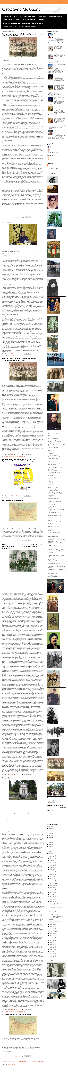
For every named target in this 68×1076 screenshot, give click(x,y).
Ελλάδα (49, 461)
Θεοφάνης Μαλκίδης (21, 9)
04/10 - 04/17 (52, 937)
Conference (50, 538)
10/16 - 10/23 (52, 872)
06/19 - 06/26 (52, 898)
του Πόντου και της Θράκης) (54, 521)
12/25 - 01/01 (52, 855)
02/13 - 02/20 (52, 951)
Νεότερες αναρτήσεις (8, 1061)
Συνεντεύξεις (50, 518)
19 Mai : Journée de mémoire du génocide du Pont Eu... (56, 917)
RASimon (38, 1071)
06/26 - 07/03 (52, 896)
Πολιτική (50, 507)
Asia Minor (50, 530)
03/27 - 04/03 (52, 940)
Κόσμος (49, 481)
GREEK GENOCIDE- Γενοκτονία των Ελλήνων (15, 218)
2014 (50, 848)
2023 (50, 832)
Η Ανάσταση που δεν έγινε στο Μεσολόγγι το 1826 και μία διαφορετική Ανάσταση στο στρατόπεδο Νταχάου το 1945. (59, 120)
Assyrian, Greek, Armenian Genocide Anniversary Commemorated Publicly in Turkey (19, 359)
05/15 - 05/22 (52, 928)
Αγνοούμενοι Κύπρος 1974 (53, 441)
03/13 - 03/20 (52, 944)
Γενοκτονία (6, 778)
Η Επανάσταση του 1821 (29, 19)
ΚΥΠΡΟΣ (50, 484)
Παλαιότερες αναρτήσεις (37, 1061)
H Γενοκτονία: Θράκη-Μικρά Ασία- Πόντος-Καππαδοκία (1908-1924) (21, 26)
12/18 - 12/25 (52, 856)
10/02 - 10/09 (52, 876)
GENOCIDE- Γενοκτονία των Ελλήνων (56, 542)
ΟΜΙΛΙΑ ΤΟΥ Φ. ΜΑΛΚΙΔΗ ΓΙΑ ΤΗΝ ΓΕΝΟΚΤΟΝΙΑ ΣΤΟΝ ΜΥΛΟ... (56, 907)
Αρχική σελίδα (7, 16)
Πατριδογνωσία (51, 506)
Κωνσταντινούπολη (52, 490)
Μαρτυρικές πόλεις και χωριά (54, 493)
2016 (50, 844)
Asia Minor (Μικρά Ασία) (53, 532)
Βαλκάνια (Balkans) (52, 447)
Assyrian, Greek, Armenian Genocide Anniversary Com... (57, 909)
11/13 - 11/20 (52, 865)
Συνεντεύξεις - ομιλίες (30, 16)
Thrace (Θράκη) (51, 573)
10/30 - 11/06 (52, 869)
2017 (50, 842)
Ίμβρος (49, 473)
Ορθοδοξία (50, 504)
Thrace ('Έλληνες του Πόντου (54, 571)
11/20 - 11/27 (52, 864)
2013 (50, 849)
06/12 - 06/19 (52, 899)
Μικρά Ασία (50, 495)
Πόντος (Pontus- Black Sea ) (54, 512)
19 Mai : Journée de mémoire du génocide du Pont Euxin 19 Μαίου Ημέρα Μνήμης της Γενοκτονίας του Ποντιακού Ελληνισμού (22, 546)
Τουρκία (49, 523)
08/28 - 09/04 (52, 885)
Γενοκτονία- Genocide (52, 458)
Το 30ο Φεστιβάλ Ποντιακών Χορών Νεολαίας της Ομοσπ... (56, 912)
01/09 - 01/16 (52, 955)
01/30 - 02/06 (52, 953)
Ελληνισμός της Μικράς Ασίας (54, 467)
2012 (50, 851)
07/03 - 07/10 (52, 894)
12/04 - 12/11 (52, 860)
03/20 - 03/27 (52, 942)
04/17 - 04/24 (52, 935)
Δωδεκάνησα (51, 459)
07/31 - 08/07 (52, 890)
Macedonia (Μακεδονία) (53, 563)
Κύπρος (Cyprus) (51, 487)
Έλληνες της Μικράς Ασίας (53, 462)
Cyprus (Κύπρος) (51, 541)
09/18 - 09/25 (52, 880)
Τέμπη (49, 520)
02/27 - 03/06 (52, 947)
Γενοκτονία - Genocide (52, 455)
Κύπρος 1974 (51, 489)
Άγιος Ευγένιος (51, 440)
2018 (50, 840)
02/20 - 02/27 (52, 949)
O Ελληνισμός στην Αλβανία (54, 565)
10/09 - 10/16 (52, 874)
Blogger (45, 1071)
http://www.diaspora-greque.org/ (8, 584)
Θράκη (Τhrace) (51, 470)
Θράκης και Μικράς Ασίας (53, 472)
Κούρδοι (50, 482)
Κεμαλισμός (50, 475)
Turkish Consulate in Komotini (54, 576)
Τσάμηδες (50, 525)
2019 (50, 839)
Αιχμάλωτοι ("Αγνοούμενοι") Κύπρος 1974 (56, 444)
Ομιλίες (49, 503)
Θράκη (49, 469)
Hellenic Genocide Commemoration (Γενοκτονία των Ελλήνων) (55, 561)
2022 (50, 833)
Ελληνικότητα (51, 464)
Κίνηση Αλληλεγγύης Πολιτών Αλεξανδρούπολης (54, 477)
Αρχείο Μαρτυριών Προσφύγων (13, 500)
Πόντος (49, 510)
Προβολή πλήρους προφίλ (52, 168)
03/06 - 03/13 (52, 946)
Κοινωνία (50, 479)
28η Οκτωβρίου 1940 (52, 438)
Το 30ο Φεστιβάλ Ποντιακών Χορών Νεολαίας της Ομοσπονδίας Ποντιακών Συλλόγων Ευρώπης (18, 460)
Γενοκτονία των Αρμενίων (53, 456)
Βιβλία (49, 448)
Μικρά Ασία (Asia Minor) (53, 496)
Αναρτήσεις (51, 157)
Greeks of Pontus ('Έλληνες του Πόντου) (56, 555)
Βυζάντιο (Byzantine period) (54, 452)
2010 (50, 959)
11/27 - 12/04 (52, 862)
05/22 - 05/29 (52, 926)
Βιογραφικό (42, 16)
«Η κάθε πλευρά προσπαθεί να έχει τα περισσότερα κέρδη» (59, 65)
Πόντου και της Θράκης (53, 514)
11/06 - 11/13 (52, 867)
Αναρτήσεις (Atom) (11, 1064)
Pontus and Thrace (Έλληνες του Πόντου (56, 569)
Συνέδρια (50, 517)
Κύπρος (49, 485)
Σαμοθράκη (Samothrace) (53, 515)
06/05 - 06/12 (52, 901)
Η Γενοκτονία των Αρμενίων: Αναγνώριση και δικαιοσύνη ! (59, 76)
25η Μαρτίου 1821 (52, 436)
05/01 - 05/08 (52, 931)
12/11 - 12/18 (52, 858)
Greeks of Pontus (51, 553)
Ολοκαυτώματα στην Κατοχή (54, 501)
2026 (50, 826)
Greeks (49, 552)
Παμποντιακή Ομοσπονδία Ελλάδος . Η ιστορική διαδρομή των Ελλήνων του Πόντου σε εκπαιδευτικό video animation (59, 36)
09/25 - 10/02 (52, 878)
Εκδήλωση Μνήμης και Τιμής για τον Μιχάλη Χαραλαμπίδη (58, 108)
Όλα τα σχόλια (51, 160)
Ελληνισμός (8, 497)
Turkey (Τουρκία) (51, 575)
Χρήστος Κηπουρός (52, 526)
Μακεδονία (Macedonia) (53, 492)
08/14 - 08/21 (52, 889)
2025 (50, 828)
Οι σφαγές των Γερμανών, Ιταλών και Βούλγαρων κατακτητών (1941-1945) (23, 23)
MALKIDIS (51, 165)
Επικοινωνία (17, 16)
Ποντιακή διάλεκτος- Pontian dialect (55, 509)
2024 (50, 830)
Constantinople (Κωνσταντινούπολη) (55, 539)
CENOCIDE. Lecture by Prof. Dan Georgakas (17, 1014)
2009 (50, 960)
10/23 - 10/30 (52, 871)
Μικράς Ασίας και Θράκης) (53, 498)
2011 (50, 853)
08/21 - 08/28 (52, 887)
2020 (50, 837)
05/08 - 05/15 (52, 929)
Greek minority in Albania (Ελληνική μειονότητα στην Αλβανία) (55, 550)
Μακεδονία (42, 19)
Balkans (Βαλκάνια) (52, 536)
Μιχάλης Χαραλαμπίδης (55, 16)
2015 (50, 846)
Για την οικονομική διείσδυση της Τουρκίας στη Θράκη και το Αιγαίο (59, 55)
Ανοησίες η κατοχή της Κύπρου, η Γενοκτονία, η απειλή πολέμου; (59, 47)
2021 (50, 835)
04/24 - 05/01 (52, 933)
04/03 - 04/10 (52, 938)
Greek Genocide (51, 545)
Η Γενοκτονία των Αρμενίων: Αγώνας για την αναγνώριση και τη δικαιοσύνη (59, 132)
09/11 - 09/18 (52, 881)
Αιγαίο (17, 19)
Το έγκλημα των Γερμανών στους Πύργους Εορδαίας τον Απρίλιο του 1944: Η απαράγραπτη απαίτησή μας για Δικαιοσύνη (59, 87)
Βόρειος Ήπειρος (8, 19)
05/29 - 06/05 (52, 924)
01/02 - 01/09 (52, 956)
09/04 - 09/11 (52, 883)
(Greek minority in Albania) (53, 433)
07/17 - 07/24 (52, 892)
